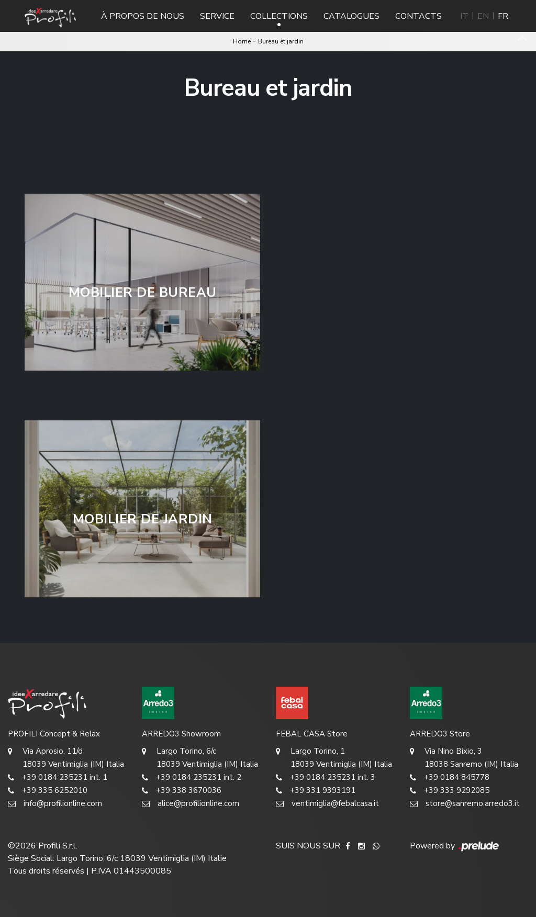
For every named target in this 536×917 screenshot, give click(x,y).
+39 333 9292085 (449, 790)
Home (242, 41)
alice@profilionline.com (190, 803)
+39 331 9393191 (315, 790)
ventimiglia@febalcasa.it (327, 803)
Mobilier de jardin (143, 519)
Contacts (418, 16)
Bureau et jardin (281, 41)
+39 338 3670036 (181, 790)
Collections (279, 16)
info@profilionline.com (55, 803)
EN (483, 16)
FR (503, 16)
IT (464, 16)
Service (217, 16)
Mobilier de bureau (143, 292)
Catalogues (351, 16)
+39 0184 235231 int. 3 (325, 777)
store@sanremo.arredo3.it (465, 803)
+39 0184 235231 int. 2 (191, 777)
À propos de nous (142, 16)
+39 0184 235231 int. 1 (57, 777)
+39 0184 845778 (449, 777)
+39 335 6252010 (47, 790)
